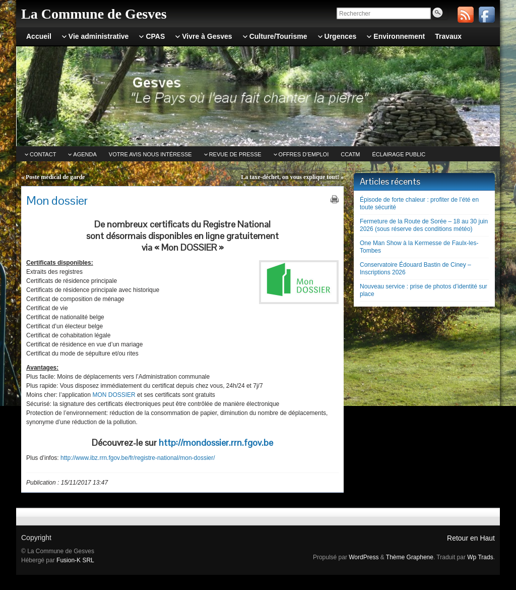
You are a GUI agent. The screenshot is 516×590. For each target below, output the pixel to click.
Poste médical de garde (55, 177)
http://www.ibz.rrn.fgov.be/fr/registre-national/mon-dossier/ (137, 457)
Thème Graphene (409, 557)
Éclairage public (399, 154)
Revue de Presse (235, 154)
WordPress (363, 557)
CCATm (350, 154)
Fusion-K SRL (75, 560)
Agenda (84, 154)
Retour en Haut (471, 538)
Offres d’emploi (304, 154)
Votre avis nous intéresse (150, 154)
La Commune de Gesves (94, 14)
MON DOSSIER (113, 394)
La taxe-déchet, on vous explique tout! (290, 177)
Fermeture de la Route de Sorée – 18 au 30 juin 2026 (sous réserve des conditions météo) (424, 225)
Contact (43, 154)
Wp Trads (480, 557)
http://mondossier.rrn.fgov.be (216, 442)
